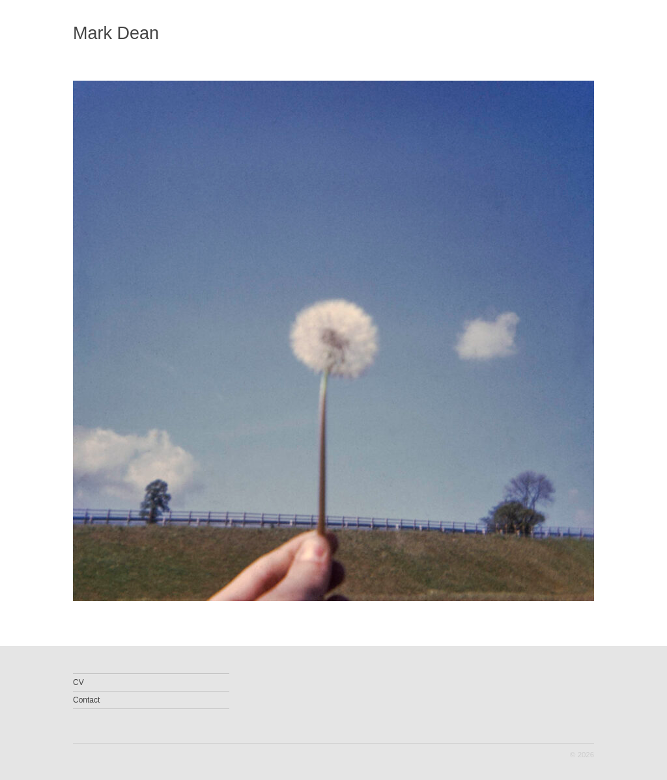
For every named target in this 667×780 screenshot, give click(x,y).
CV (78, 682)
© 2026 (582, 755)
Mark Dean (116, 33)
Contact (86, 700)
